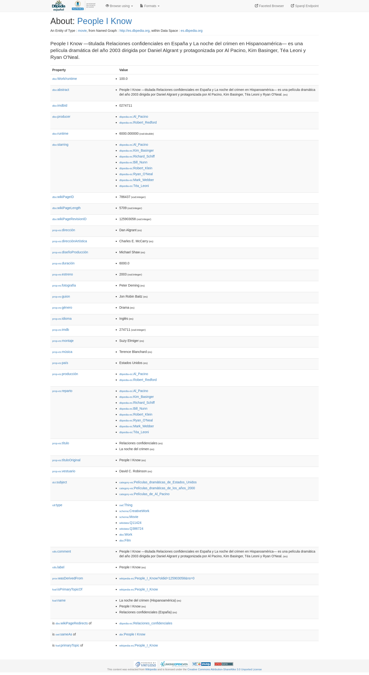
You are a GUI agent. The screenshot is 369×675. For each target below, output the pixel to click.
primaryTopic (67, 645)
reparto (62, 391)
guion (61, 296)
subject (59, 482)
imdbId (59, 105)
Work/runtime (64, 79)
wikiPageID (63, 197)
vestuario (63, 471)
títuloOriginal (66, 460)
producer (61, 116)
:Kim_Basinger (136, 150)
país (60, 363)
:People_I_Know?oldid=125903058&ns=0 (156, 578)
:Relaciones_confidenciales (145, 623)
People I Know (104, 21)
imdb (60, 329)
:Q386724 (131, 528)
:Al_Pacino (133, 116)
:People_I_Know (138, 589)
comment (61, 551)
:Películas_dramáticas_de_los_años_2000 (157, 488)
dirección (63, 230)
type (57, 505)
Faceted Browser (269, 6)
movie (82, 30)
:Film (125, 540)
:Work (125, 534)
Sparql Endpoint (305, 6)
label (58, 567)
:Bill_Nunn (133, 162)
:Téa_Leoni (134, 186)
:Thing (125, 505)
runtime (60, 133)
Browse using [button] (119, 6)
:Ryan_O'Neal (136, 174)
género (62, 307)
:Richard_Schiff (137, 156)
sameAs (64, 634)
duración (63, 263)
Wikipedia (151, 669)
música (62, 352)
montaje (63, 341)
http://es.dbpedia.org (135, 30)
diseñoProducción (70, 252)
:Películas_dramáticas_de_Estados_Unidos (158, 482)
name (59, 600)
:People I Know (132, 634)
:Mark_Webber (136, 180)
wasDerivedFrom (67, 578)
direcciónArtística (69, 241)
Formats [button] (150, 6)
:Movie (128, 517)
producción (65, 374)
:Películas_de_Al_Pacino (144, 494)
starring (60, 144)
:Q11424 (130, 523)
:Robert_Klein (135, 168)
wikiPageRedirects (72, 623)
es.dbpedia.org (192, 30)
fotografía (64, 285)
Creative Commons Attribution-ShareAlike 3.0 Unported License (224, 669)
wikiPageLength (66, 208)
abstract (60, 90)
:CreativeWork (134, 511)
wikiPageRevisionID (69, 219)
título (60, 443)
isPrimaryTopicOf (67, 589)
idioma (62, 318)
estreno (62, 274)
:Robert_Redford (138, 122)
